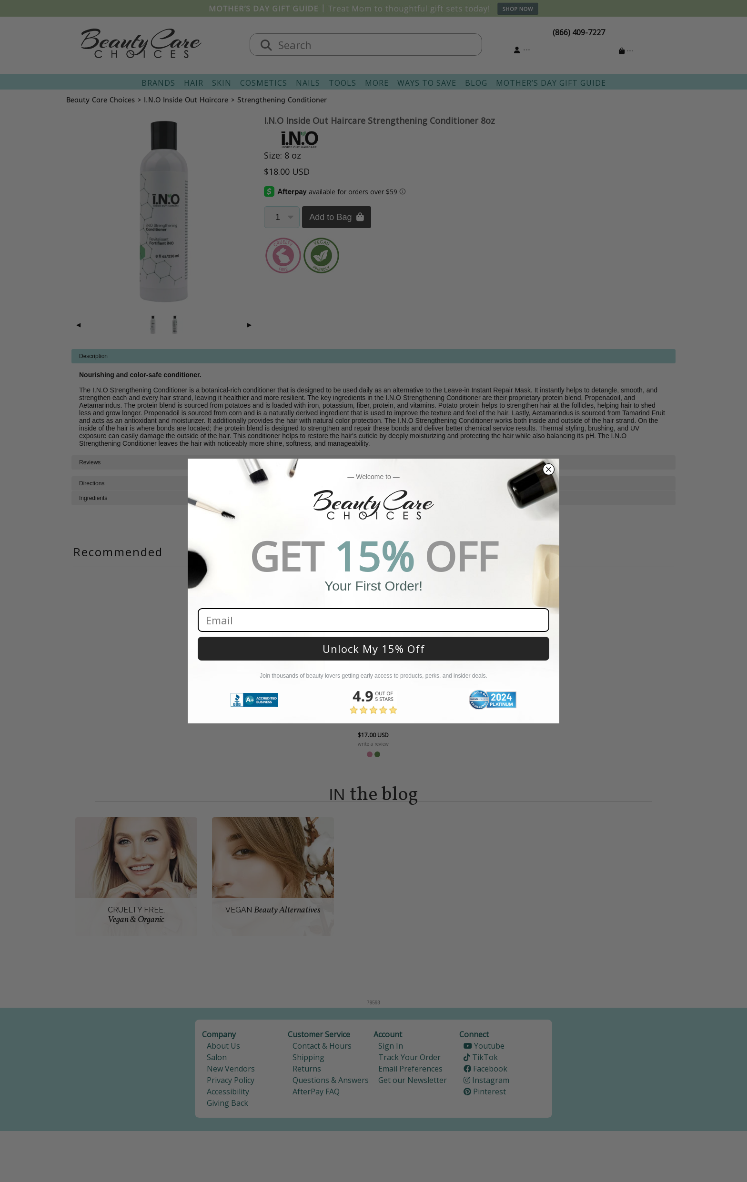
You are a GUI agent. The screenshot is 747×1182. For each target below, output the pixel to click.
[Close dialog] (549, 469)
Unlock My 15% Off (374, 648)
